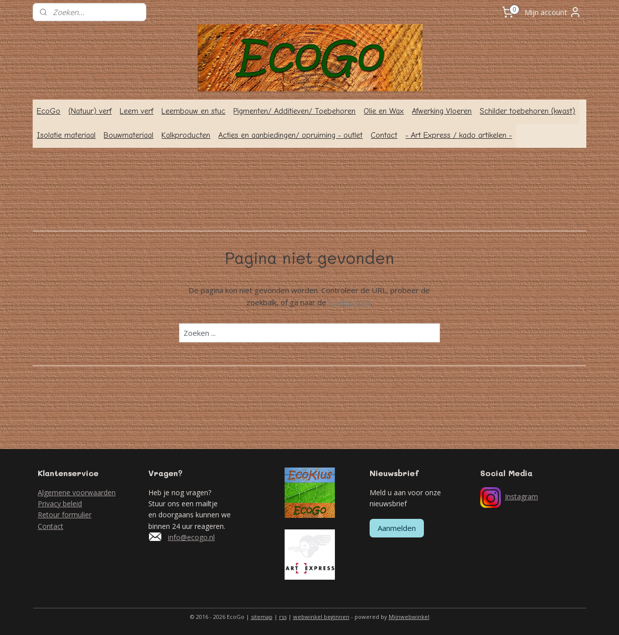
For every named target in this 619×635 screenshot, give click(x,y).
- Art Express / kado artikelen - (458, 135)
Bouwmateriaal (128, 135)
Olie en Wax (384, 111)
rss (283, 616)
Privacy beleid (60, 503)
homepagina (350, 302)
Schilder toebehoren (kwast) (527, 111)
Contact (384, 135)
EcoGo (48, 111)
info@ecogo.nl (191, 537)
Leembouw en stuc (193, 111)
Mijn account (552, 12)
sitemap (262, 616)
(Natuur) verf (90, 111)
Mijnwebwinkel (409, 616)
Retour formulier (65, 514)
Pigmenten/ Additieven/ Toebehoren (294, 111)
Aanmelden (397, 528)
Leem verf (136, 111)
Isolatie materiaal (66, 135)
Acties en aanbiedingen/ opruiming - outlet (290, 135)
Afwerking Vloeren (442, 111)
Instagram (521, 496)
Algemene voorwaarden (77, 492)
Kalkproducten (185, 135)
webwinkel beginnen (321, 616)
